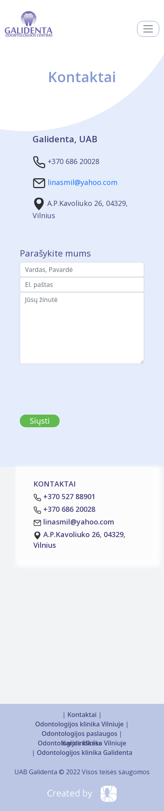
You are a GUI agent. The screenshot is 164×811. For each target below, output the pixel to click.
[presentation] (80, 379)
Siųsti (40, 420)
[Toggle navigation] (148, 29)
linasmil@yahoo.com (83, 182)
